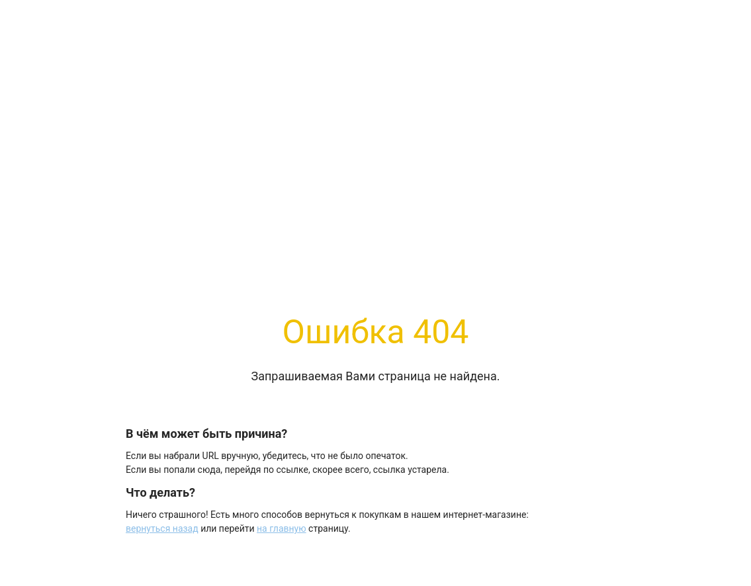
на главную (281, 528)
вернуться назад (162, 528)
